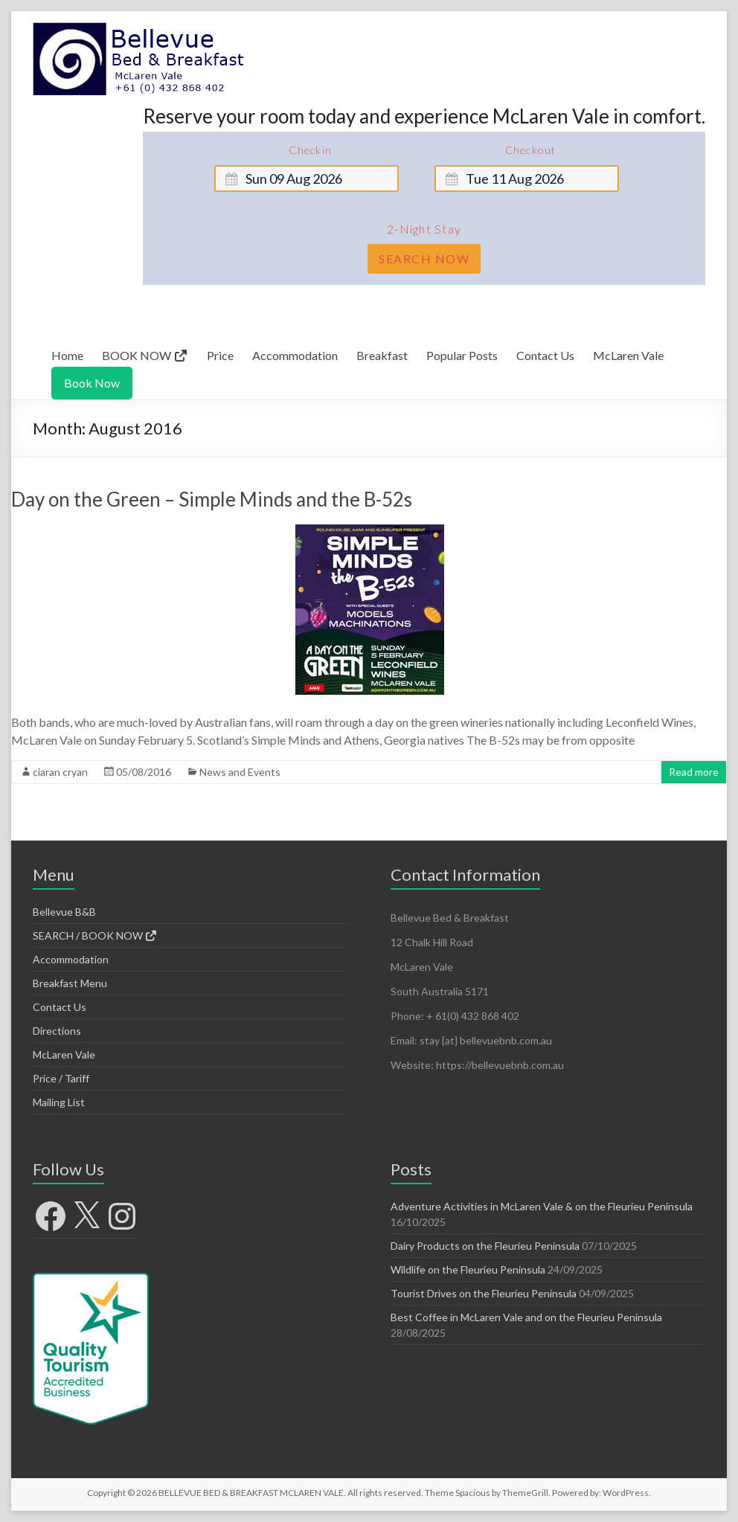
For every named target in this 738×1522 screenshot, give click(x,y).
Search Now (424, 258)
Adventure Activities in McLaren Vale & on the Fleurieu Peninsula (542, 1206)
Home (67, 355)
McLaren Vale (628, 355)
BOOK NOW (145, 355)
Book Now (92, 383)
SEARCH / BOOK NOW (95, 935)
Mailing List (59, 1102)
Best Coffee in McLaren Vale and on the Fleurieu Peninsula (526, 1317)
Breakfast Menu (70, 983)
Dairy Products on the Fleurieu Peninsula (485, 1245)
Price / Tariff (61, 1078)
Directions (57, 1030)
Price (220, 355)
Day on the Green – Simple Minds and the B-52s (211, 499)
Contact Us (545, 355)
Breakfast (382, 355)
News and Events (239, 771)
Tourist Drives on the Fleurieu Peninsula (484, 1293)
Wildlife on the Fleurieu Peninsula (468, 1269)
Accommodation (295, 355)
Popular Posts (462, 355)
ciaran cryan (60, 771)
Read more (694, 771)
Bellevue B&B (64, 911)
